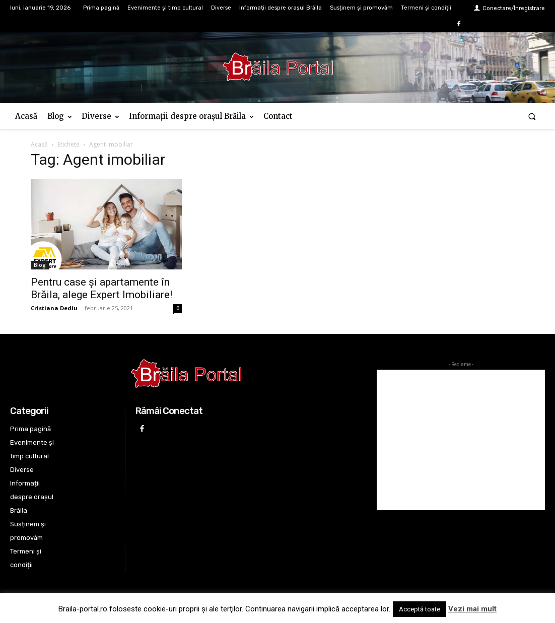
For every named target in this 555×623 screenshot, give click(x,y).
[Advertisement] (461, 440)
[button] (532, 116)
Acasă (39, 144)
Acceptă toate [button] (419, 609)
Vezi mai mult (472, 608)
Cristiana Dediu (54, 308)
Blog (40, 264)
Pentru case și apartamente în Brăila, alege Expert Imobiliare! (101, 288)
